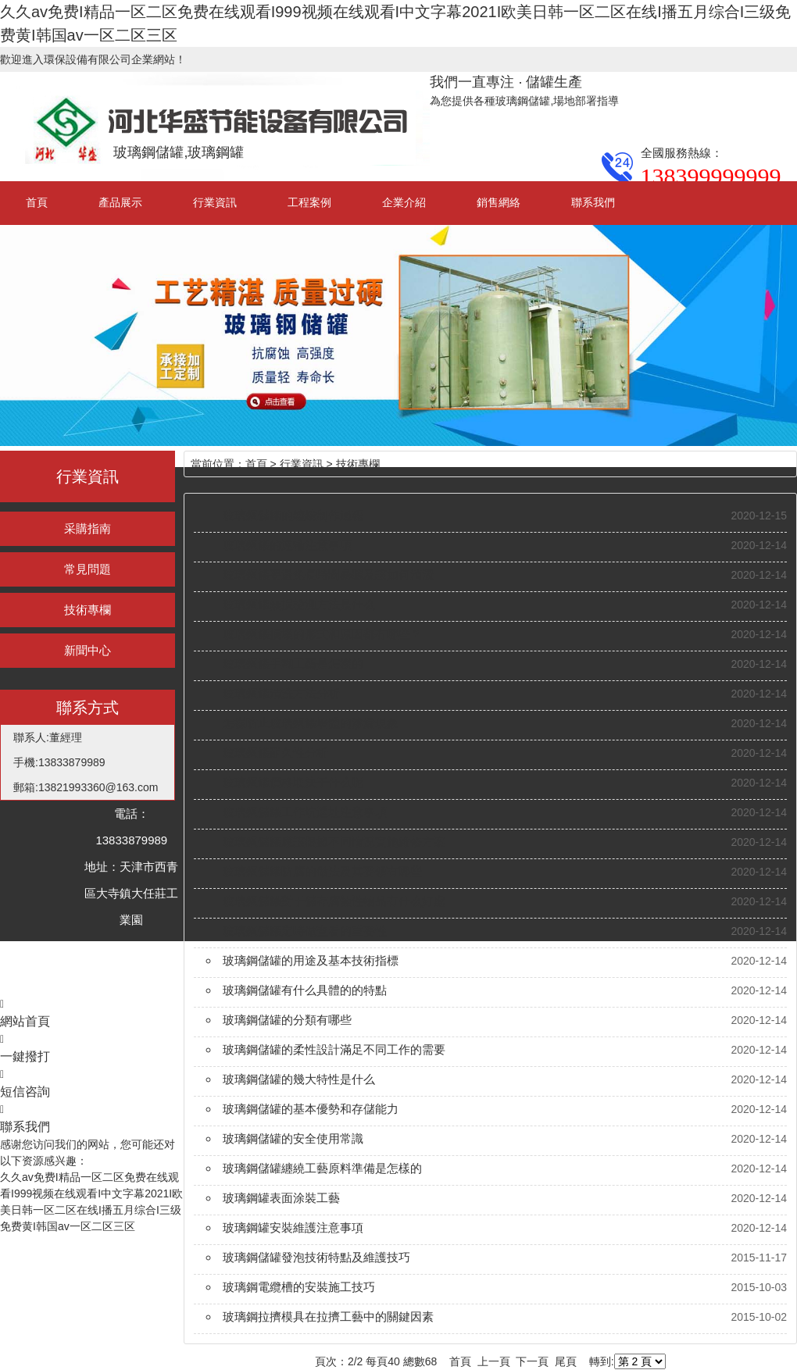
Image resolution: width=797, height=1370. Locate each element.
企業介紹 (404, 202)
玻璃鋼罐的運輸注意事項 (287, 544)
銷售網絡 (498, 202)
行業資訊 (215, 202)
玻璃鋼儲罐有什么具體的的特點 (305, 990)
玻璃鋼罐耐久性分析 (275, 752)
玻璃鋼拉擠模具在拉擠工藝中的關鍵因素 (328, 1316)
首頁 (37, 202)
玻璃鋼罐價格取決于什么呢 (293, 782)
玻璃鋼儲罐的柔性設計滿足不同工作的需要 (334, 1049)
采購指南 (87, 528)
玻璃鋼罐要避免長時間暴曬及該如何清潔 (328, 574)
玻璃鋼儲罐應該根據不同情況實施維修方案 (334, 841)
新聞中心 (87, 650)
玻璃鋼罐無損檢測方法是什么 (299, 604)
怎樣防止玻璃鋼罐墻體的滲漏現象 (310, 723)
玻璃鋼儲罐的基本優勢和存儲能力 (310, 1108)
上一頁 (493, 1361)
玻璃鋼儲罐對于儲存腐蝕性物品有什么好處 (334, 901)
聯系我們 (593, 202)
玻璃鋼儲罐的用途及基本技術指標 (310, 960)
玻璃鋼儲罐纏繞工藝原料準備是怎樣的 (322, 1168)
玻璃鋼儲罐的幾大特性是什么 (299, 1079)
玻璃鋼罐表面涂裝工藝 (281, 1197)
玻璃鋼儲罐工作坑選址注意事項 (305, 812)
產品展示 (120, 202)
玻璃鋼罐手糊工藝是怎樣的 (293, 663)
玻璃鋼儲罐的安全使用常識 (293, 1138)
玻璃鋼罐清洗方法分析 (281, 693)
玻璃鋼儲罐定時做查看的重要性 (305, 930)
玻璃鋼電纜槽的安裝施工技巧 (299, 1286)
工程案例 (309, 202)
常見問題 (87, 569)
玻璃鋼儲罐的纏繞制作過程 (293, 515)
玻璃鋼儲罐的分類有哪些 (287, 1019)
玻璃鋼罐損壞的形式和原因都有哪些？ (322, 633)
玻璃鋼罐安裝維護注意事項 (293, 1227)
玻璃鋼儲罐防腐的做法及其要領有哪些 (322, 871)
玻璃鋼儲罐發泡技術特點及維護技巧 (316, 1257)
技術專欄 (87, 609)
